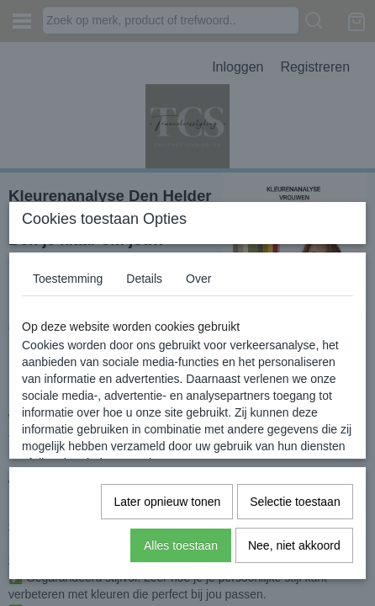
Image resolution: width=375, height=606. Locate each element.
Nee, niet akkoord (294, 545)
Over (198, 278)
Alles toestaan (181, 545)
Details (144, 278)
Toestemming (68, 278)
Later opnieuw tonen (167, 501)
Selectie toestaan (295, 501)
